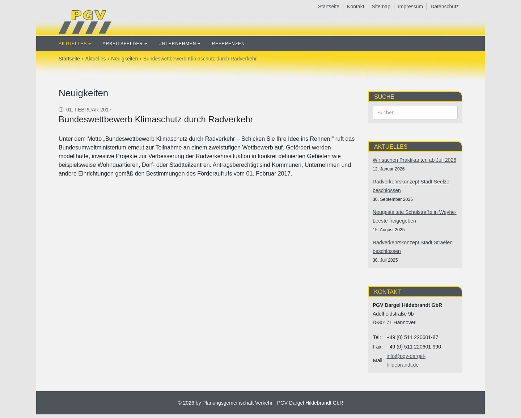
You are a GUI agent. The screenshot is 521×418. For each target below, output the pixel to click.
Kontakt (355, 6)
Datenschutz (445, 6)
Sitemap (381, 6)
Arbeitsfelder (122, 43)
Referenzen (228, 43)
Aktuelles (73, 43)
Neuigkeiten (124, 59)
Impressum (410, 6)
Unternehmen (177, 43)
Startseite (328, 6)
